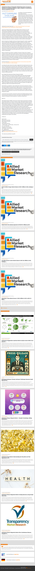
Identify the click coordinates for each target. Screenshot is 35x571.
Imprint (3, 568)
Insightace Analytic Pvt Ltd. (5, 339)
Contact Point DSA (17, 568)
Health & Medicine (11, 10)
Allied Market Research (10, 11)
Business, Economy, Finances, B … (9, 415)
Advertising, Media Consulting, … (9, 184)
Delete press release (6, 151)
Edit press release (15, 151)
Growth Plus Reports (4, 416)
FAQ (1, 568)
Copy (31, 139)
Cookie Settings (29, 568)
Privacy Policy (7, 568)
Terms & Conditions (12, 568)
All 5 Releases (4, 308)
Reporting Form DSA (23, 568)
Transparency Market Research (6, 493)
